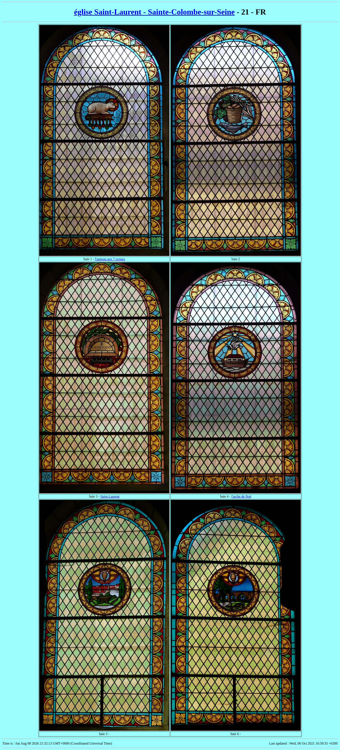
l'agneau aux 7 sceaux (110, 259)
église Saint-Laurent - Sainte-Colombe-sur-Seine (154, 12)
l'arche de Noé (241, 496)
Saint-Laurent (109, 496)
